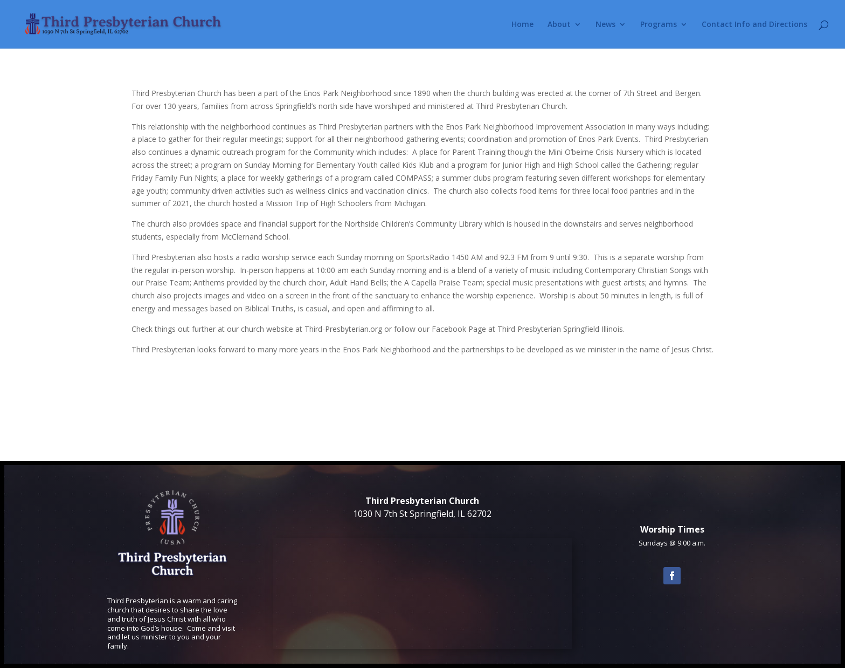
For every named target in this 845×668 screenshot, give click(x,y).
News (605, 25)
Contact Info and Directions (754, 25)
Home (522, 25)
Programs (658, 25)
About (559, 25)
